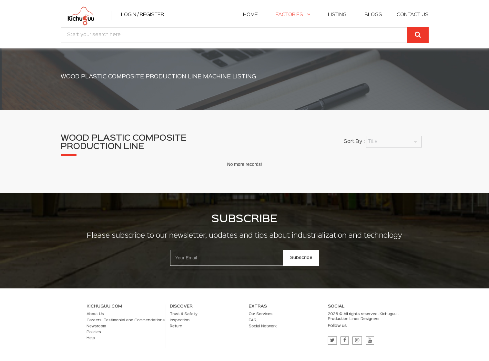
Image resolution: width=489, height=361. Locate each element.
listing (337, 15)
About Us (123, 316)
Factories (293, 15)
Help (119, 335)
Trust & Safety (194, 316)
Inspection (191, 321)
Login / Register (142, 15)
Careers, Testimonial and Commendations (147, 321)
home (250, 15)
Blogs (373, 15)
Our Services (257, 316)
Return (188, 326)
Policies (121, 330)
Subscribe (301, 258)
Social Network (259, 326)
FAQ (251, 321)
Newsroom (124, 326)
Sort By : (354, 141)
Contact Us (413, 15)
